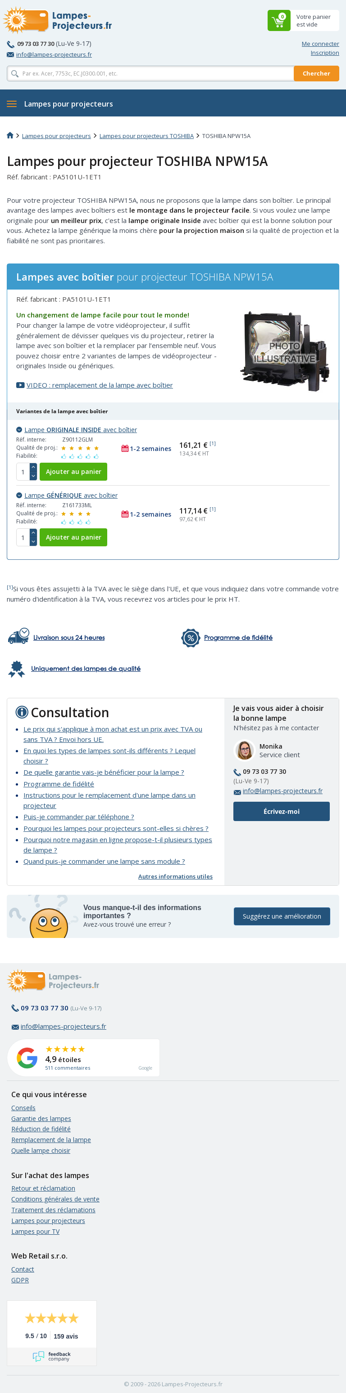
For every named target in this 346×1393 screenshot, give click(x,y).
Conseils (23, 1107)
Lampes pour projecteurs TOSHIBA (147, 136)
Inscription (325, 53)
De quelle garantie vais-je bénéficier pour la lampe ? (103, 772)
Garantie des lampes (41, 1118)
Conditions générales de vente (55, 1199)
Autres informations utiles (175, 876)
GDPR (20, 1280)
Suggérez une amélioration (282, 916)
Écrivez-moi (282, 811)
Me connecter (320, 44)
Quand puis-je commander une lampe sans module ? (104, 861)
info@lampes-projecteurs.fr (49, 54)
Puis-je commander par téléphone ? (78, 816)
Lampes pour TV (35, 1231)
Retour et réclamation (43, 1188)
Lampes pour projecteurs (56, 136)
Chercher (316, 73)
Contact (22, 1269)
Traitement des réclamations (53, 1209)
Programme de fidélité (58, 783)
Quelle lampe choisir (40, 1150)
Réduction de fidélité (41, 1129)
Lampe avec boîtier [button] (76, 429)
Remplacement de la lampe (51, 1139)
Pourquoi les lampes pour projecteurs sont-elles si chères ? (116, 828)
